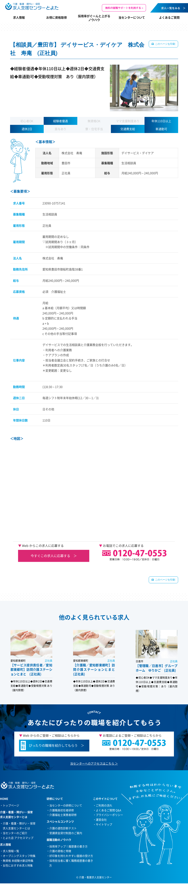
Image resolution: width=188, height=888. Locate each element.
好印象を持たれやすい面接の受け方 (71, 856)
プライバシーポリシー (109, 815)
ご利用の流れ (104, 805)
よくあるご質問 (169, 17)
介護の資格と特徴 (60, 851)
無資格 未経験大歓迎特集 (18, 860)
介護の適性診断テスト (63, 828)
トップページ (11, 805)
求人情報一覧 (11, 851)
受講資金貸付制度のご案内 (65, 833)
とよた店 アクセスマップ (18, 838)
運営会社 (101, 819)
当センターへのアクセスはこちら (92, 763)
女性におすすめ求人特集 (18, 865)
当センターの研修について (65, 805)
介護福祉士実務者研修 (63, 815)
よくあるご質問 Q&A (108, 810)
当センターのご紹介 (15, 833)
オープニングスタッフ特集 (19, 856)
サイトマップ (104, 824)
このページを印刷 (165, 43)
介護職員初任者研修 (61, 810)
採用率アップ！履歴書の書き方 (68, 846)
